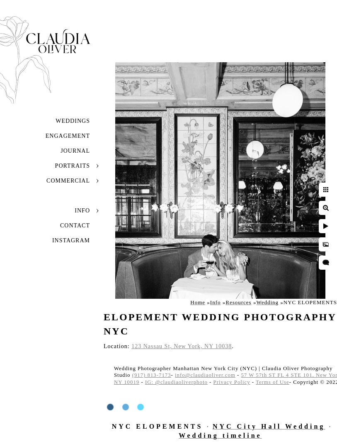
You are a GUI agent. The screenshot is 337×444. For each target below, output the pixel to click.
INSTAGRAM (71, 240)
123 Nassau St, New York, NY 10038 (181, 346)
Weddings (73, 121)
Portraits (72, 166)
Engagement (68, 136)
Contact (75, 225)
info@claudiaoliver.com (205, 375)
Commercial (68, 181)
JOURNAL (75, 151)
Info (82, 210)
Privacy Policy (231, 382)
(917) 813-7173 (151, 375)
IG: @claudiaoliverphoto (176, 382)
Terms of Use (272, 382)
